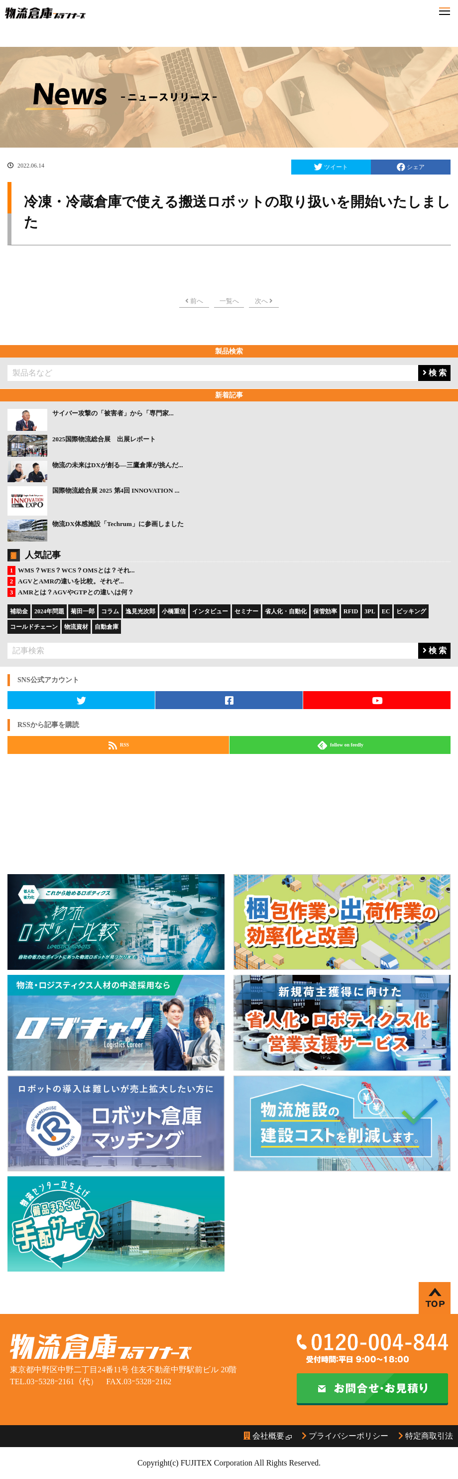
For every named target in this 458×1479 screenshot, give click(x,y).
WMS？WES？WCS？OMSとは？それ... (76, 570)
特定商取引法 (425, 1436)
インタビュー (210, 611)
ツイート (331, 167)
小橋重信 (174, 611)
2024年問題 (49, 611)
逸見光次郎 (140, 611)
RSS (119, 745)
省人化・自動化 (286, 611)
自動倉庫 (106, 626)
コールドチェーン (34, 626)
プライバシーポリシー (345, 1436)
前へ (194, 301)
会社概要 (263, 1436)
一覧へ (229, 301)
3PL (369, 611)
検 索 (435, 373)
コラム (110, 611)
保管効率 (325, 611)
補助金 (19, 611)
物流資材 (76, 626)
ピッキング (411, 611)
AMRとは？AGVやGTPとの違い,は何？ (76, 592)
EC (386, 611)
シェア (411, 167)
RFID (351, 611)
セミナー (246, 611)
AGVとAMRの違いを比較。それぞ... (71, 581)
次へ (264, 301)
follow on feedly (340, 745)
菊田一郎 (83, 611)
